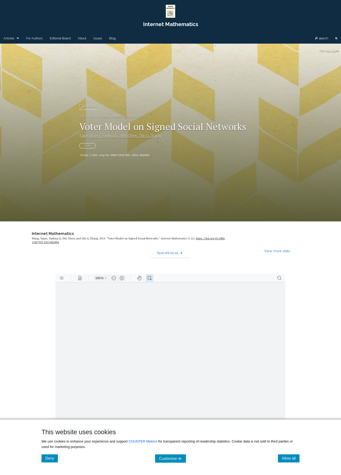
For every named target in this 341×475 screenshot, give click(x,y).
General (87, 106)
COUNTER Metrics (143, 441)
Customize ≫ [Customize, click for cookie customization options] (172, 458)
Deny (51, 458)
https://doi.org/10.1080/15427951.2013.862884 (114, 155)
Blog (112, 38)
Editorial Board (60, 38)
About (82, 38)
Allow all (291, 458)
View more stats (277, 251)
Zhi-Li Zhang (149, 136)
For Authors (34, 38)
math (87, 145)
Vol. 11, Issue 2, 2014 (94, 116)
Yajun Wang (89, 136)
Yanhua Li (110, 136)
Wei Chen (128, 136)
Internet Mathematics (53, 233)
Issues (97, 38)
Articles (9, 38)
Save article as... (169, 253)
